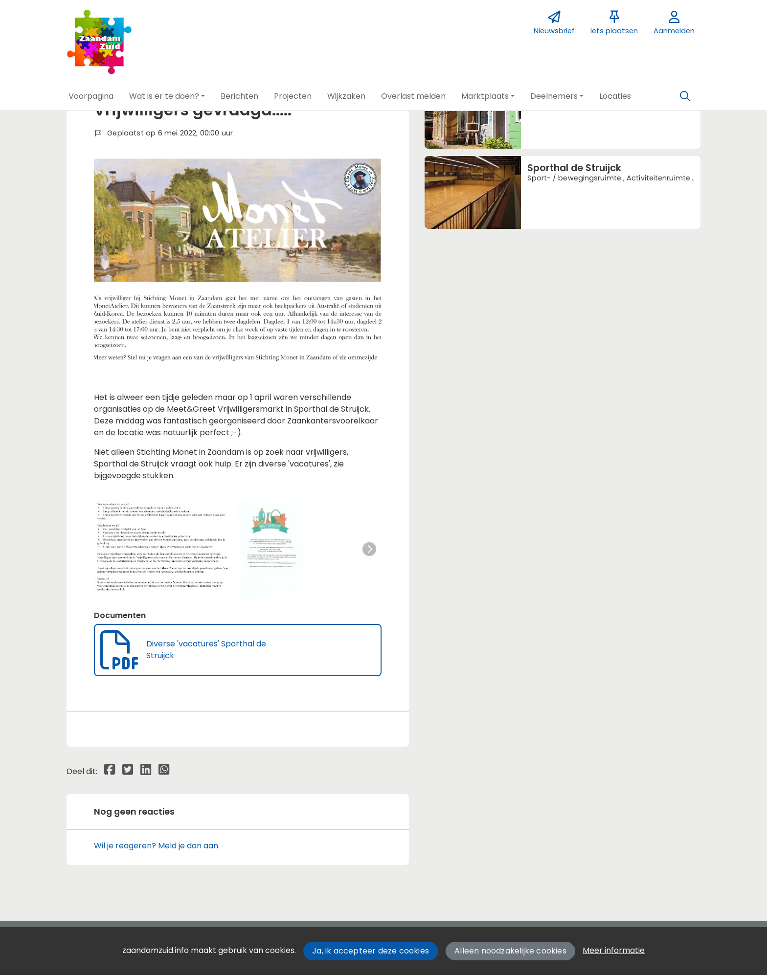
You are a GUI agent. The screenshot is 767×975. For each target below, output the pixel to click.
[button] (91, 96)
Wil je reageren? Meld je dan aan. (157, 845)
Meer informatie (614, 950)
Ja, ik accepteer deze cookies (370, 950)
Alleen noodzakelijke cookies (510, 950)
